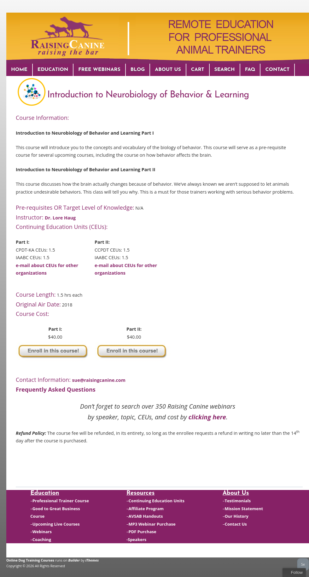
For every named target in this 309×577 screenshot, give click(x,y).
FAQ (250, 69)
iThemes (92, 560)
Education (53, 69)
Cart (197, 69)
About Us (168, 69)
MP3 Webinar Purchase (152, 524)
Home (19, 69)
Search (224, 69)
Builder (74, 560)
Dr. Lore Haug (60, 218)
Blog (138, 69)
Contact (277, 69)
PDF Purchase (142, 531)
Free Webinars (99, 69)
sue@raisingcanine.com (98, 380)
